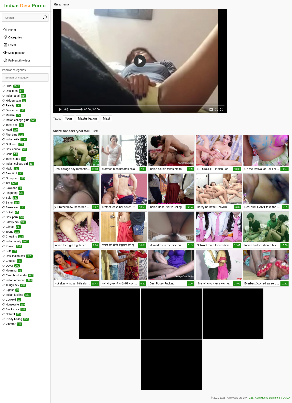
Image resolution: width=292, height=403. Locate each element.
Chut (10, 154)
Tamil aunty (14, 158)
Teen (68, 118)
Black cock (14, 309)
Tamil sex (13, 124)
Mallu (10, 168)
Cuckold (11, 299)
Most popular (14, 52)
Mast (106, 118)
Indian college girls (19, 120)
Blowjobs (12, 188)
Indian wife (14, 139)
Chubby (12, 260)
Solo (10, 197)
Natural (11, 314)
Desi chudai (14, 149)
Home (9, 29)
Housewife (13, 304)
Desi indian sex (17, 256)
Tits (10, 183)
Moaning (12, 270)
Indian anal (14, 95)
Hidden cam (14, 100)
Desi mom (13, 110)
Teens (11, 231)
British (10, 212)
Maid (10, 129)
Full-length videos (17, 60)
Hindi (11, 86)
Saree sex (13, 207)
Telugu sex (14, 285)
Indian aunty (15, 241)
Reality (11, 105)
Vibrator (12, 324)
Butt (9, 251)
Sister (10, 202)
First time (13, 134)
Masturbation (87, 118)
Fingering (13, 192)
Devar (11, 265)
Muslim (11, 115)
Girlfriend (13, 144)
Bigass (10, 290)
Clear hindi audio (17, 275)
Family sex (14, 222)
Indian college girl (18, 163)
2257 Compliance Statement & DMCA (269, 397)
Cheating (13, 236)
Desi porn (13, 217)
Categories (12, 37)
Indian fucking (16, 294)
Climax (11, 226)
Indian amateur (17, 280)
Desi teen (13, 90)
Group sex (13, 178)
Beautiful (12, 173)
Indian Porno (25, 5)
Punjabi (12, 246)
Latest (9, 45)
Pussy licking (15, 319)
